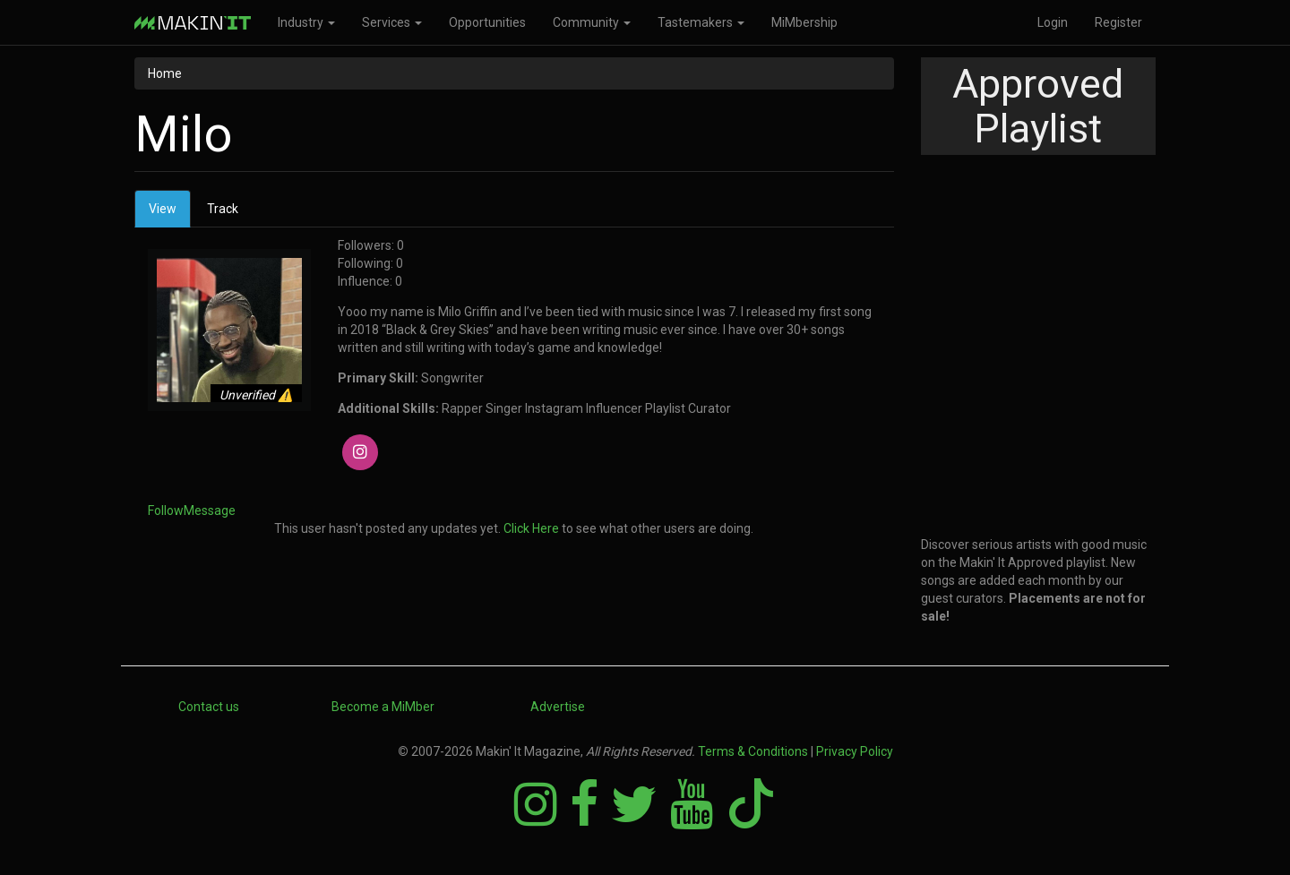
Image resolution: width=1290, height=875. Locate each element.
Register (1118, 22)
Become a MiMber (382, 706)
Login (1052, 22)
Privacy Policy (854, 751)
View (170, 213)
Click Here (531, 528)
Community (592, 22)
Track (222, 209)
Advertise (557, 706)
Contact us (208, 706)
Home (165, 73)
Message (210, 510)
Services (392, 22)
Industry (306, 22)
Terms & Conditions (753, 751)
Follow (166, 510)
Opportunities (487, 22)
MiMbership (804, 22)
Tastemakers (701, 22)
